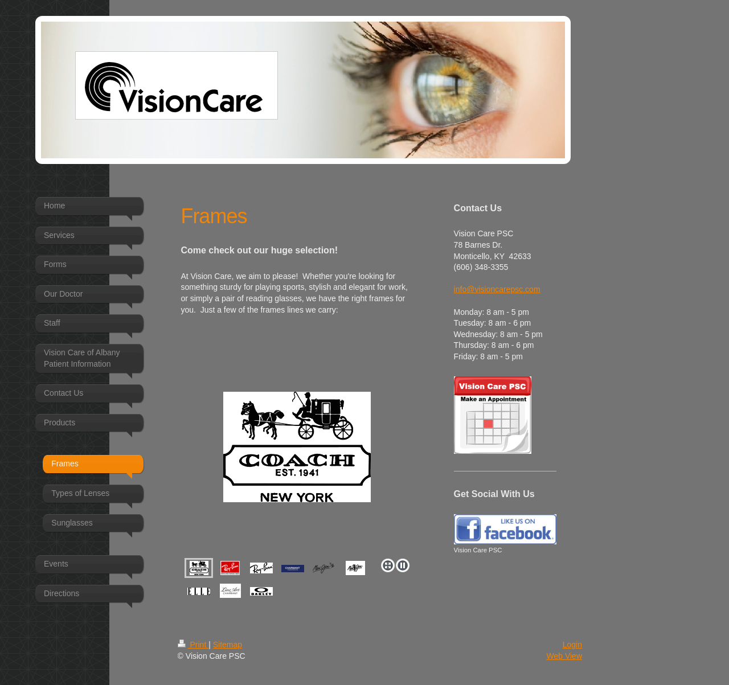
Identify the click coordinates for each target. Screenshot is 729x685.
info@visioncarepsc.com (497, 289)
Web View (564, 656)
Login (572, 644)
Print (193, 644)
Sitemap (227, 644)
